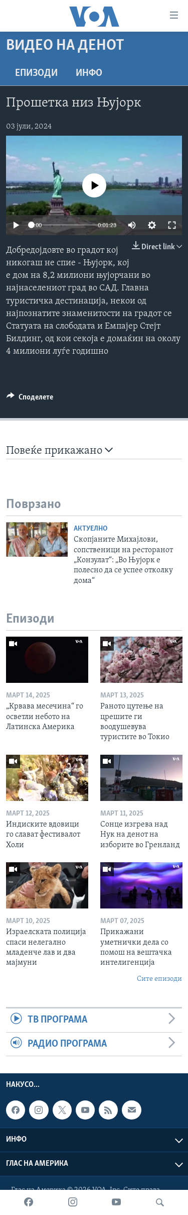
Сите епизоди (159, 979)
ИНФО (89, 73)
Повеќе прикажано (59, 450)
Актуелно (90, 529)
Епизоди (36, 73)
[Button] (30, 399)
